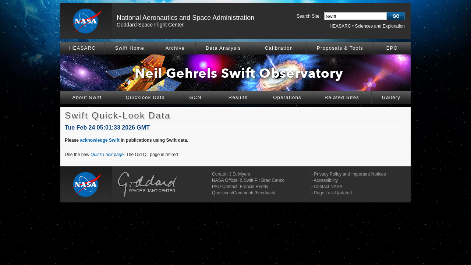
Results (238, 97)
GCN (196, 97)
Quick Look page (107, 154)
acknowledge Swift (99, 140)
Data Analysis (223, 48)
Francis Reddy (254, 186)
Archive (175, 48)
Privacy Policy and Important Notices (350, 174)
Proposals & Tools (340, 48)
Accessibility (326, 180)
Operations (287, 97)
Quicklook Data (145, 97)
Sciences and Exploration (380, 26)
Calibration (279, 48)
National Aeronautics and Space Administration (185, 17)
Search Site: (309, 16)
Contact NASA (328, 186)
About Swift (87, 97)
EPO (392, 48)
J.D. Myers (239, 174)
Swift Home (129, 48)
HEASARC (340, 26)
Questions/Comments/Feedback (243, 192)
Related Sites (342, 97)
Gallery (391, 97)
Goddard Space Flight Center (150, 25)
